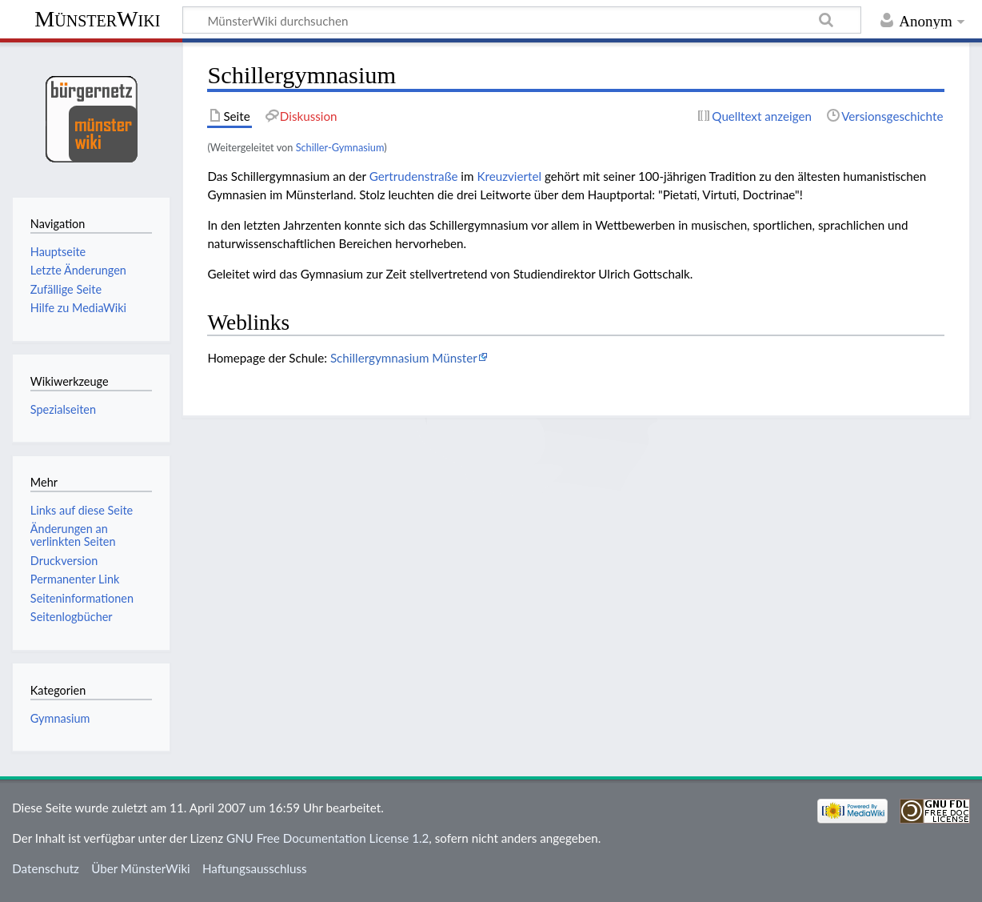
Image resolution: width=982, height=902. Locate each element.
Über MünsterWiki (140, 868)
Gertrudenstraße (413, 176)
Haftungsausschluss (254, 868)
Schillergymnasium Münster (403, 358)
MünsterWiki (97, 18)
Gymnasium (60, 718)
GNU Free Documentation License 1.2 (327, 838)
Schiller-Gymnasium (340, 147)
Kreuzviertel (509, 176)
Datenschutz (45, 868)
